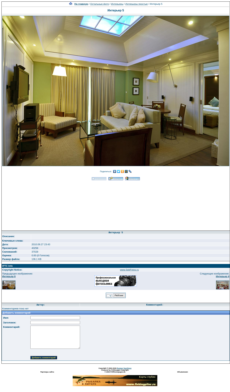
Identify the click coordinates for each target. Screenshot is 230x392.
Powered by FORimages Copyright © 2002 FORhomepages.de (115, 371)
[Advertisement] (116, 204)
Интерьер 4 (222, 276)
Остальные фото (99, 4)
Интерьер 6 (9, 276)
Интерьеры (117, 4)
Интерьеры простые (136, 4)
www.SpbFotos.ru (129, 269)
